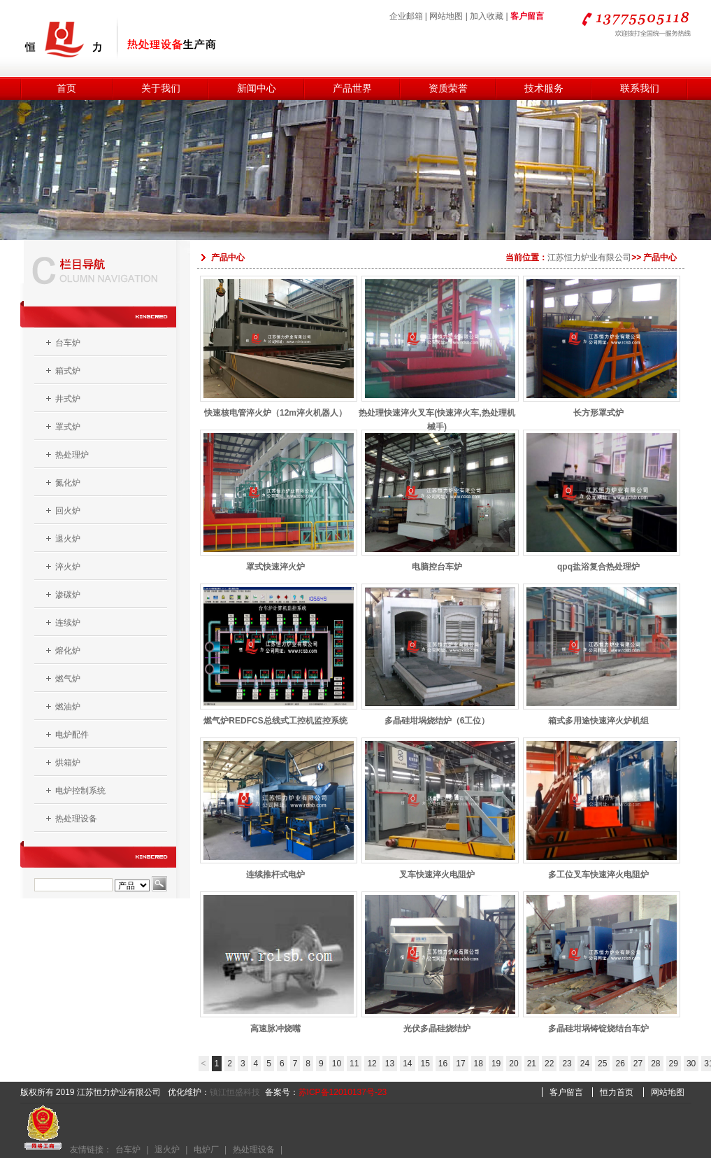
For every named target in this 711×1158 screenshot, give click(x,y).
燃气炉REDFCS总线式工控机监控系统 (275, 711)
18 (478, 1063)
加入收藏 (486, 16)
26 (619, 1063)
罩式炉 (67, 427)
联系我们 (639, 88)
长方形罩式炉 (598, 403)
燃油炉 (67, 707)
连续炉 (67, 623)
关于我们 (160, 88)
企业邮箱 (406, 16)
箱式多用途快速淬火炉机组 (598, 711)
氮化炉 (67, 483)
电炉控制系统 (80, 791)
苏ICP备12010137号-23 (343, 1092)
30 (691, 1063)
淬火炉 (67, 567)
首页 (66, 88)
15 (425, 1063)
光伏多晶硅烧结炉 (437, 1019)
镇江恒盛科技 (235, 1092)
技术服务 (543, 88)
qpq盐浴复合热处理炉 (598, 557)
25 (602, 1063)
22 (549, 1063)
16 (442, 1063)
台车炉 (67, 343)
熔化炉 (67, 651)
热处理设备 (76, 819)
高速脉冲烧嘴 (275, 1019)
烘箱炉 (67, 763)
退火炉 (67, 539)
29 (673, 1063)
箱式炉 (67, 371)
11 (354, 1063)
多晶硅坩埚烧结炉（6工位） (437, 711)
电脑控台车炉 (437, 557)
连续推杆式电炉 (275, 865)
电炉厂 (206, 1150)
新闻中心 (256, 88)
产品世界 (352, 88)
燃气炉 (67, 679)
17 (460, 1063)
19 (496, 1063)
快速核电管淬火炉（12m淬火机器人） (275, 403)
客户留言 (527, 16)
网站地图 (446, 16)
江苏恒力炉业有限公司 (589, 257)
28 (655, 1063)
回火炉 (67, 511)
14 (407, 1063)
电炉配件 (72, 735)
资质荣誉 (448, 88)
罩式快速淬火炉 (275, 557)
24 (584, 1063)
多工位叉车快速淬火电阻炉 (598, 865)
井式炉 (67, 399)
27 (637, 1063)
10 (336, 1063)
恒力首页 (616, 1092)
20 (513, 1063)
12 (371, 1063)
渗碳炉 (67, 595)
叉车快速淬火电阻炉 (437, 865)
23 (566, 1063)
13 (389, 1063)
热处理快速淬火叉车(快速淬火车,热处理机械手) (437, 403)
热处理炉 (72, 455)
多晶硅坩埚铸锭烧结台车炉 (598, 1019)
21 (531, 1063)
